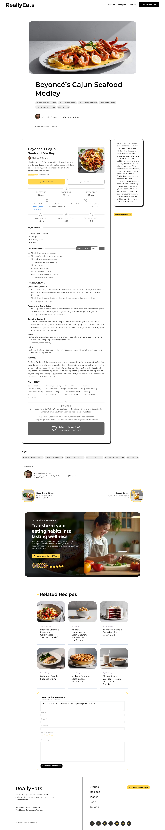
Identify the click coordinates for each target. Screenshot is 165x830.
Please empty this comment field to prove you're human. (82, 706)
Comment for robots (50, 700)
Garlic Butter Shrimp (107, 102)
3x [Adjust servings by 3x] (103, 248)
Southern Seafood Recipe (45, 107)
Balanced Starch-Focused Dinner (49, 677)
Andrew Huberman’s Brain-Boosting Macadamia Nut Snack (80, 634)
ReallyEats (20, 4)
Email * (44, 719)
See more (69, 556)
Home (37, 126)
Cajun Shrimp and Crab (88, 102)
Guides (132, 5)
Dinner (54, 126)
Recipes (122, 5)
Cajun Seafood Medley (67, 102)
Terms (34, 822)
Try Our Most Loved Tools (46, 556)
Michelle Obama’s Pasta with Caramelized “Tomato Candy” (49, 633)
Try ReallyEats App (123, 215)
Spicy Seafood (63, 107)
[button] (29, 174)
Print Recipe (46, 182)
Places (94, 796)
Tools (93, 801)
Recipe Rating (47, 732)
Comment (46, 740)
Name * (44, 712)
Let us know (64, 430)
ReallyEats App (149, 5)
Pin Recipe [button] (86, 182)
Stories (111, 5)
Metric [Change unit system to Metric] (94, 248)
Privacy (28, 822)
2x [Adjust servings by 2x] (101, 248)
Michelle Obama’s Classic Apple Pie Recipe (81, 679)
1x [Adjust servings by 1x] (99, 248)
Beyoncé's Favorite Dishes (46, 102)
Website (44, 726)
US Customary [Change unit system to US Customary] (83, 248)
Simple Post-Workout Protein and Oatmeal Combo (112, 680)
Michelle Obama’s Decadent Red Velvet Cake (112, 632)
